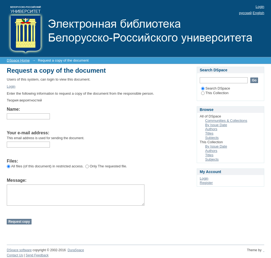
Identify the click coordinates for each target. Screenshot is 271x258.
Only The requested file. (106, 166)
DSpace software (19, 250)
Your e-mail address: (28, 132)
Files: (12, 161)
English (258, 13)
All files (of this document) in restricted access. (45, 166)
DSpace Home (18, 60)
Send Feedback (37, 255)
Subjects (212, 138)
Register (206, 183)
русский (245, 13)
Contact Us (15, 255)
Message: (17, 180)
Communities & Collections (226, 121)
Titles (209, 133)
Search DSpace (215, 88)
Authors (211, 129)
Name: (13, 109)
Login (260, 7)
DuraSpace (75, 250)
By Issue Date (216, 125)
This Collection (214, 93)
